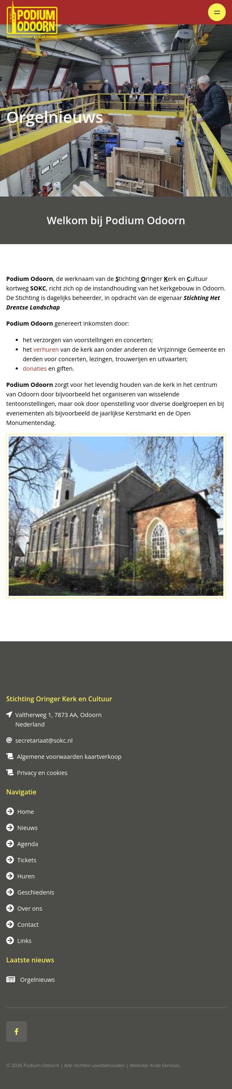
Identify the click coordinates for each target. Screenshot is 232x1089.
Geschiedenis (30, 892)
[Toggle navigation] (217, 12)
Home (20, 812)
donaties (35, 368)
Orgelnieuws (30, 979)
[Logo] (32, 12)
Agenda (22, 844)
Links (18, 941)
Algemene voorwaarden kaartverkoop (69, 756)
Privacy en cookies (42, 773)
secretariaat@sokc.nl (44, 740)
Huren (20, 876)
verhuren (46, 349)
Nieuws (22, 828)
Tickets (21, 860)
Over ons (24, 908)
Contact (22, 924)
